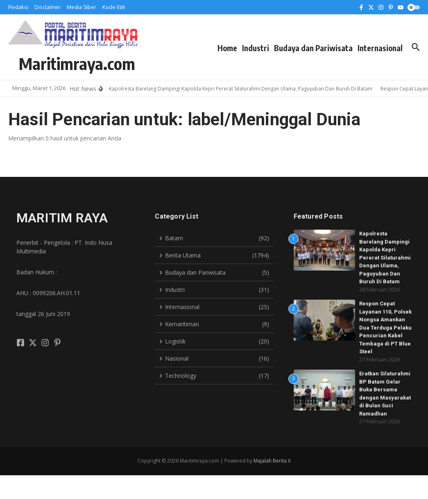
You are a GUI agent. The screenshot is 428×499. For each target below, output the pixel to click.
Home (227, 48)
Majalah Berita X (272, 460)
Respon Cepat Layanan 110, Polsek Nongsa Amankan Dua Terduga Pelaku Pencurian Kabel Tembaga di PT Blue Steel (385, 327)
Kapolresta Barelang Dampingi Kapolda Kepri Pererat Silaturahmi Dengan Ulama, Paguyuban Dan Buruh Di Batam (385, 257)
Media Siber (81, 7)
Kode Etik (113, 7)
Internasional (380, 48)
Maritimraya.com (77, 63)
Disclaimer (47, 7)
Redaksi (18, 7)
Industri (255, 48)
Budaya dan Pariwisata (313, 48)
